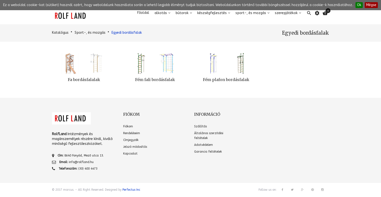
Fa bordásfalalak (84, 79)
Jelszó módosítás (135, 146)
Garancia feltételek (208, 151)
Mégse (371, 5)
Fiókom (128, 126)
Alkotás (161, 13)
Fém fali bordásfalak (155, 79)
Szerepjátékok (286, 13)
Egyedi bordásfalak (127, 33)
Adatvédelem (203, 145)
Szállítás (200, 126)
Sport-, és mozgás (250, 13)
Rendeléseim (131, 133)
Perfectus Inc (131, 189)
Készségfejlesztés (212, 13)
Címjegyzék (131, 140)
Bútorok (182, 13)
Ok (359, 5)
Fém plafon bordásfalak (226, 79)
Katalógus (60, 33)
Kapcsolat (130, 153)
